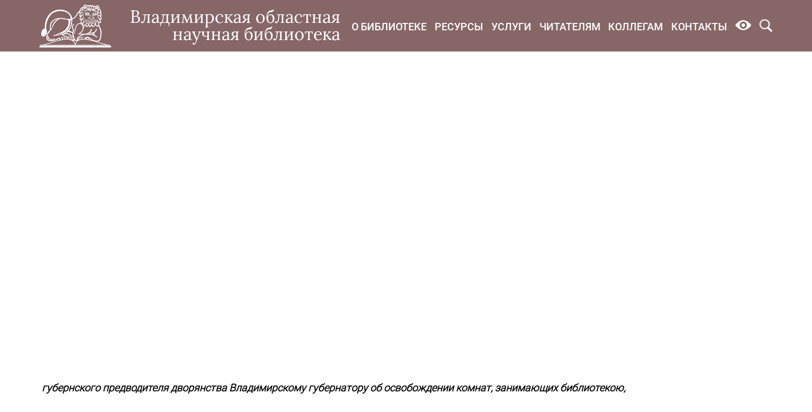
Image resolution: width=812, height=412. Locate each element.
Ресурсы (459, 27)
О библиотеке (389, 27)
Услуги (511, 27)
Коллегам (635, 27)
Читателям (570, 27)
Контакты (699, 27)
